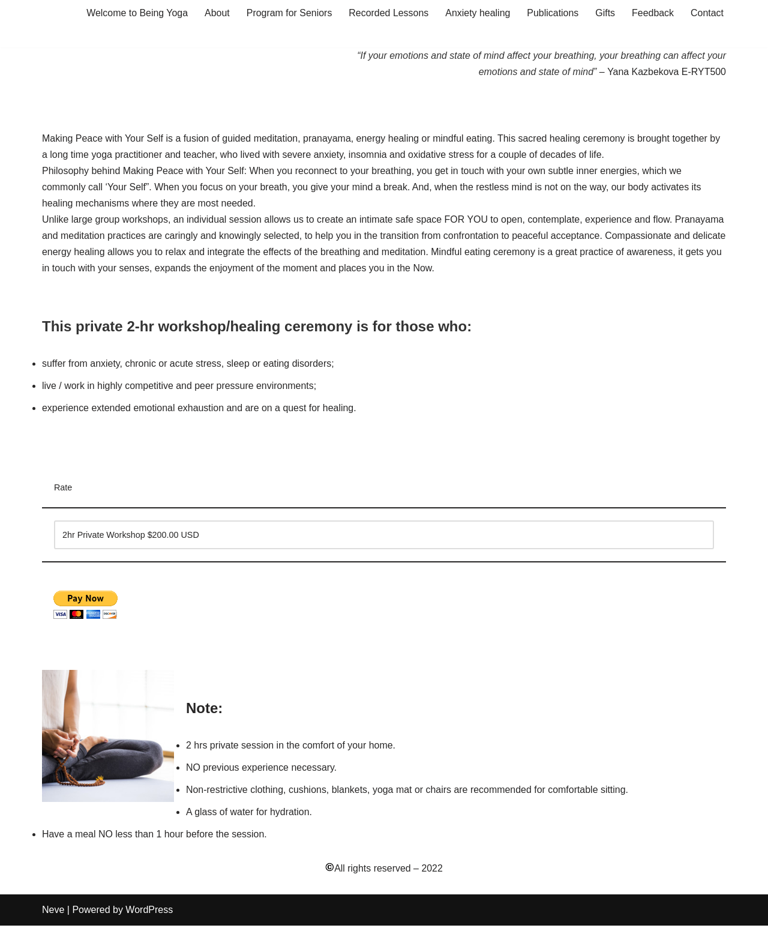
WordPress (149, 913)
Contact (707, 13)
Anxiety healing (477, 13)
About (216, 13)
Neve (53, 913)
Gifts (605, 13)
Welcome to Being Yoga (136, 13)
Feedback (653, 13)
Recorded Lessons (387, 13)
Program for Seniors (288, 13)
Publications (552, 13)
